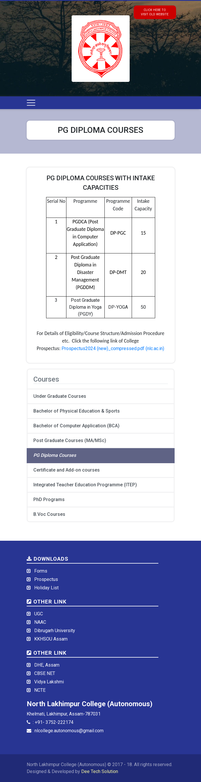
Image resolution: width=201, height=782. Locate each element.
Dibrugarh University (54, 630)
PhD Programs (49, 499)
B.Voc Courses (49, 514)
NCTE (40, 690)
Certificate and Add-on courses (66, 470)
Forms (40, 571)
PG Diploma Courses (54, 455)
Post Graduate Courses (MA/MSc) (69, 440)
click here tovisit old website (155, 12)
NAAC (40, 622)
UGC (38, 614)
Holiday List (46, 587)
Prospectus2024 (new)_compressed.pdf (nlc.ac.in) (112, 348)
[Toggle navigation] (31, 102)
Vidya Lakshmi (49, 682)
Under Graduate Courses (59, 396)
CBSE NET (44, 673)
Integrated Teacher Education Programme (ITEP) (85, 484)
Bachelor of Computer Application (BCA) (76, 425)
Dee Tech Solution (99, 771)
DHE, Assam (46, 665)
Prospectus (46, 579)
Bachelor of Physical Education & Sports (76, 411)
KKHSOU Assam (51, 639)
